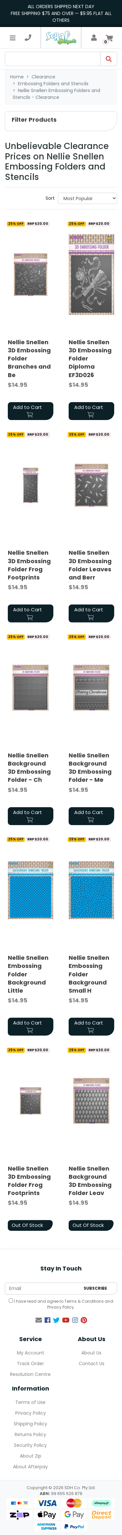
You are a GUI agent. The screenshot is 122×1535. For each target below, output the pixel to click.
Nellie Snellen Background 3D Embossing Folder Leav (90, 1180)
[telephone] (28, 38)
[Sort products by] (87, 198)
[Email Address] (42, 1288)
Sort (50, 198)
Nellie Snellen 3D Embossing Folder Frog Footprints (29, 565)
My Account (30, 1353)
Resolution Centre (30, 1374)
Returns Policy (30, 1434)
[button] (61, 121)
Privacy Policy (60, 1307)
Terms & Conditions (84, 1301)
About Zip (30, 1456)
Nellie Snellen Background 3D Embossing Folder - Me (90, 767)
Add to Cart (27, 411)
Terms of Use (30, 1402)
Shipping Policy (30, 1423)
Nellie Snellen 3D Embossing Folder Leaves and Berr (90, 565)
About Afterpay (30, 1466)
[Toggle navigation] (12, 37)
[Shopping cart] (109, 37)
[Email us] (38, 1320)
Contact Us (91, 1363)
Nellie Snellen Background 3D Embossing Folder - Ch (29, 767)
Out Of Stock (27, 1225)
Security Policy (30, 1445)
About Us (91, 1353)
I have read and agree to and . (61, 1304)
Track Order (30, 1363)
